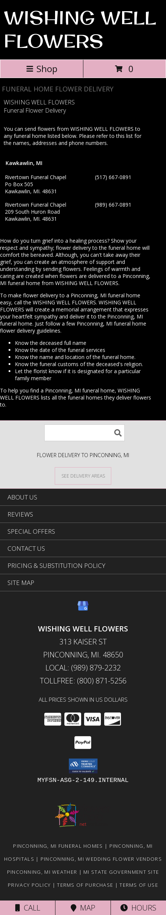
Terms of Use (138, 885)
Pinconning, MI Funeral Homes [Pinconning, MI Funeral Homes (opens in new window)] (58, 846)
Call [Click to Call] (27, 908)
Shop (41, 68)
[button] (83, 766)
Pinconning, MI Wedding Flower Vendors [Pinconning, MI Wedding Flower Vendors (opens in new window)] (101, 859)
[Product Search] (84, 432)
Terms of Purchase (85, 885)
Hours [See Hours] (138, 908)
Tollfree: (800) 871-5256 (83, 681)
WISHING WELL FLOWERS (80, 29)
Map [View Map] (83, 908)
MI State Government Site (121, 872)
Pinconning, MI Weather (42, 872)
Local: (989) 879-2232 (83, 668)
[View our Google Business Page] (83, 609)
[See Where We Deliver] (83, 475)
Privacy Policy (29, 885)
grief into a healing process (74, 240)
